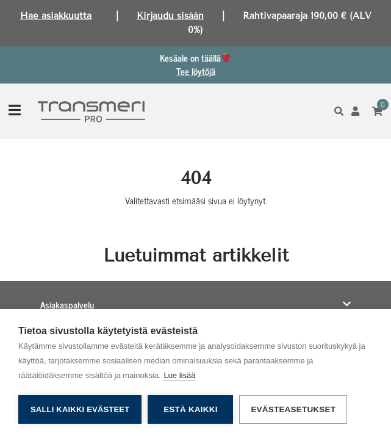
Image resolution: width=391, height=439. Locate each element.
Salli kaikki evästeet (79, 409)
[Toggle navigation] (14, 111)
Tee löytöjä (195, 71)
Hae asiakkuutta (55, 15)
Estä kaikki (190, 409)
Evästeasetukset (293, 409)
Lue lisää (179, 375)
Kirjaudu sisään (170, 15)
